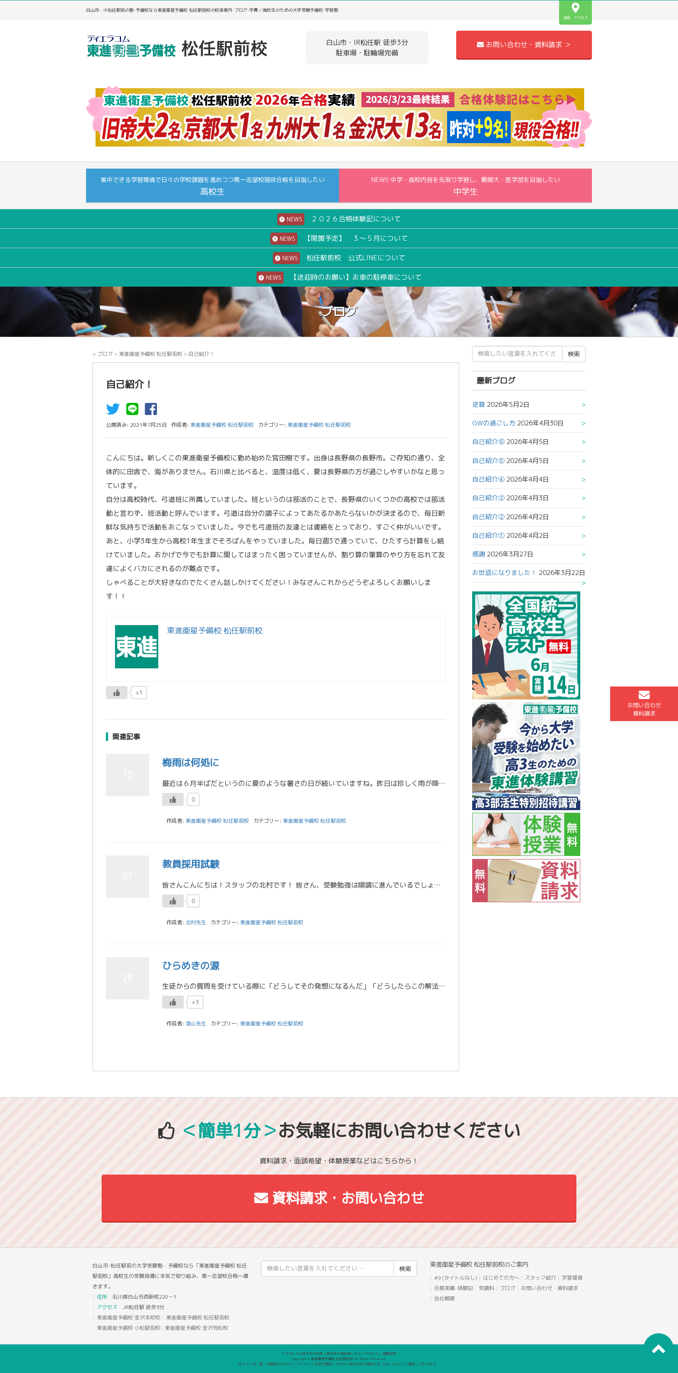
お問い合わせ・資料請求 (549, 1288)
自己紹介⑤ (488, 460)
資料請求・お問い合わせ (339, 1197)
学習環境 (572, 1277)
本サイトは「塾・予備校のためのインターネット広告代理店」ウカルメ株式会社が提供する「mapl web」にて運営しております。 (339, 1364)
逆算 (478, 404)
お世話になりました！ (504, 572)
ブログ (105, 354)
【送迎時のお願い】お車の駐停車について (339, 277)
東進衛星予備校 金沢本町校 (128, 1317)
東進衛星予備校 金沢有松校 (196, 1327)
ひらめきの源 (190, 965)
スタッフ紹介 (540, 1277)
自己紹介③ (488, 497)
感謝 (478, 554)
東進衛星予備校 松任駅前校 (150, 354)
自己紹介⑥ (488, 441)
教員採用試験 (190, 864)
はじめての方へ (501, 1277)
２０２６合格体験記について (339, 219)
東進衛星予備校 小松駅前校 (128, 1327)
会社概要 (444, 1298)
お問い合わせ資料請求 (644, 703)
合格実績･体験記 (453, 1288)
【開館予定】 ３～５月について (339, 239)
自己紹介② (488, 516)
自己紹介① (488, 535)
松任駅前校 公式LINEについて (339, 258)
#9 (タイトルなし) (455, 1277)
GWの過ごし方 (493, 423)
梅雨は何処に (190, 762)
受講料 (486, 1288)
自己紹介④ (488, 479)
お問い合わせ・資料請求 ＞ (524, 44)
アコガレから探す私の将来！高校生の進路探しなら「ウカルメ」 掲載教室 (339, 1353)
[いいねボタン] (117, 692)
